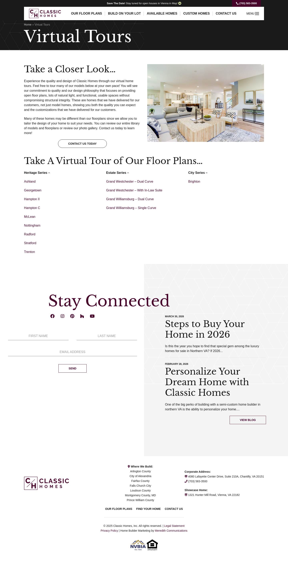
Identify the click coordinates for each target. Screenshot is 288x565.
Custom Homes (196, 13)
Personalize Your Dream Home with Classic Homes (207, 382)
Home (27, 24)
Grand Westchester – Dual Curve (129, 181)
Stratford (30, 243)
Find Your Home (148, 508)
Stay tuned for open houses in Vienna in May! (142, 3)
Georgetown (32, 190)
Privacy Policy (109, 530)
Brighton (194, 181)
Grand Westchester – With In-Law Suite (134, 190)
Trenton (29, 252)
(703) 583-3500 (246, 3)
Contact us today (82, 143)
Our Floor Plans (86, 13)
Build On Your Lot (124, 13)
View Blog (248, 420)
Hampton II (32, 199)
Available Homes (162, 13)
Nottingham (32, 225)
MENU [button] (252, 14)
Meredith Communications (171, 530)
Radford (29, 234)
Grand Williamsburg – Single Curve (131, 208)
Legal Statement (174, 525)
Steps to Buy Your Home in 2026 (204, 329)
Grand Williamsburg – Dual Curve (130, 199)
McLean (29, 216)
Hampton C (32, 208)
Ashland (30, 181)
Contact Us (226, 13)
